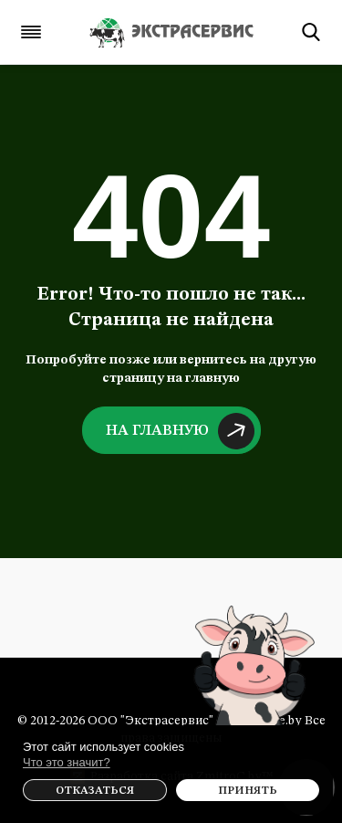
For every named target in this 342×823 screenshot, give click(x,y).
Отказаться (95, 791)
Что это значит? (66, 762)
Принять (247, 791)
